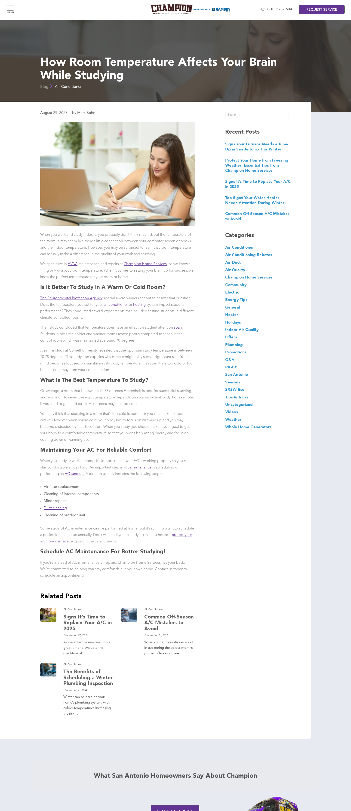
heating (139, 305)
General (232, 307)
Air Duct (233, 262)
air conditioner (116, 305)
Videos (231, 412)
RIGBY (231, 367)
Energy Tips (236, 299)
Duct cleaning (55, 508)
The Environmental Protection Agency (71, 298)
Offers (231, 337)
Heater (231, 314)
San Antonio (236, 374)
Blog (44, 87)
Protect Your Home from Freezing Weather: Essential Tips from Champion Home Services (256, 165)
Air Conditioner (68, 87)
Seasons (232, 382)
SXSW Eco (234, 389)
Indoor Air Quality (242, 329)
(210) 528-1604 (279, 9)
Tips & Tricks (236, 397)
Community (235, 284)
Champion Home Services (145, 264)
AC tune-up (74, 474)
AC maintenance (137, 467)
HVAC (72, 264)
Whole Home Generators (248, 427)
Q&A (229, 359)
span (178, 328)
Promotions (235, 352)
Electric (232, 292)
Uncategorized (239, 404)
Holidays (233, 322)
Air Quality (235, 269)
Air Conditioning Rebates (248, 254)
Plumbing (234, 344)
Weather (233, 419)
